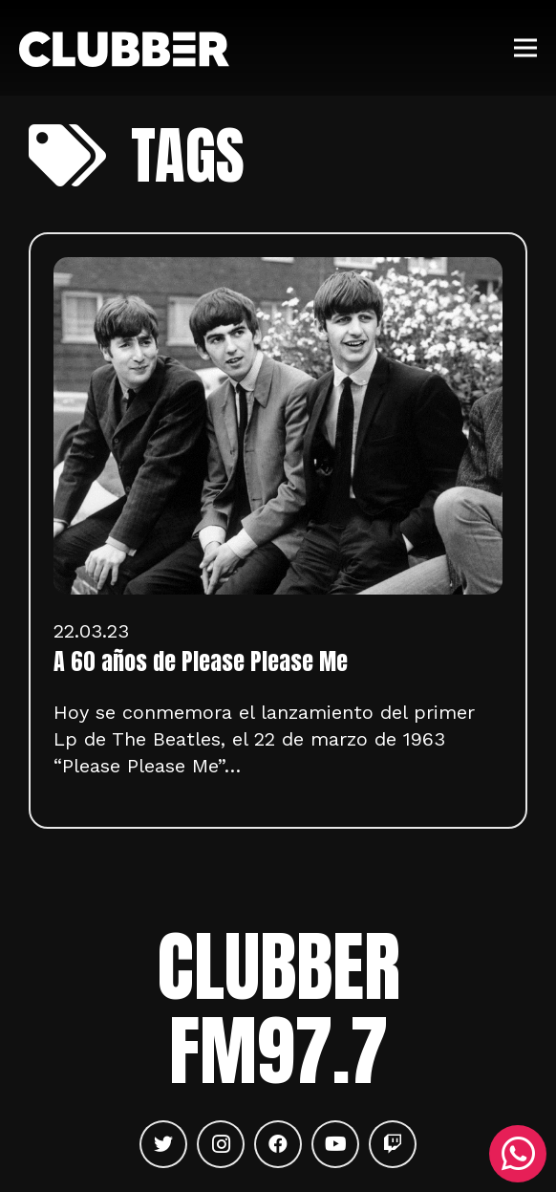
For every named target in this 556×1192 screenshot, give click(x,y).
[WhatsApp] (517, 1153)
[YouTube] (335, 1144)
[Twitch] (393, 1144)
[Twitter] (163, 1144)
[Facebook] (278, 1144)
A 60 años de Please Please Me (200, 661)
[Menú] (525, 48)
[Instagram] (221, 1144)
